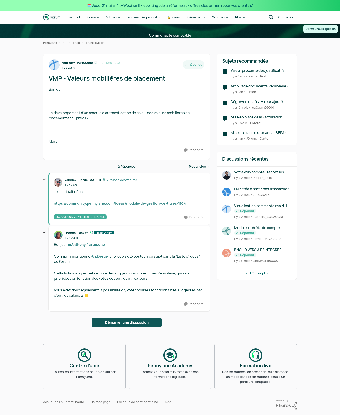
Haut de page (101, 402)
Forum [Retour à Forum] (76, 43)
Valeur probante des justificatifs (257, 70)
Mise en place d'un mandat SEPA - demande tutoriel (259, 133)
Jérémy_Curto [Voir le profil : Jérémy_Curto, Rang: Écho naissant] (257, 138)
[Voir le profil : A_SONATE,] (226, 192)
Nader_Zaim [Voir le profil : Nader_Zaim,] (262, 178)
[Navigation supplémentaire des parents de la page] (64, 43)
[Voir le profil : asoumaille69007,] (226, 253)
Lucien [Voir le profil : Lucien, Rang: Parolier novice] (251, 92)
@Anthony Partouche (86, 244)
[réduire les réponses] (44, 179)
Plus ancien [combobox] (199, 166)
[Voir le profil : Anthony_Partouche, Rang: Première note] (54, 64)
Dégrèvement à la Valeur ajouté (257, 102)
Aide (168, 402)
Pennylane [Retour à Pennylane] (50, 43)
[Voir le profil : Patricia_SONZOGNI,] (226, 209)
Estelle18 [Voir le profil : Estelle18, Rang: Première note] (256, 123)
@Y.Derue (99, 256)
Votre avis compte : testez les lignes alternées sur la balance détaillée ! (259, 172)
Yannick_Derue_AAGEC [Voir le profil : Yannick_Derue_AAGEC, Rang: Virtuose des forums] (83, 180)
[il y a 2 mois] (242, 177)
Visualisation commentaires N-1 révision (260, 206)
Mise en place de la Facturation (256, 117)
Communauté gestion (321, 29)
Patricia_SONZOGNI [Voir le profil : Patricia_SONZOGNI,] (268, 216)
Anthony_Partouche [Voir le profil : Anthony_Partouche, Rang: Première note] (77, 62)
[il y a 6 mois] (239, 123)
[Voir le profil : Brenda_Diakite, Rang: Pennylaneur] (58, 235)
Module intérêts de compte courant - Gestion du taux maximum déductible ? (257, 227)
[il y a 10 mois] (239, 107)
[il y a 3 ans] (238, 76)
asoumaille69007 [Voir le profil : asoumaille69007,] (265, 261)
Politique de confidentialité (137, 402)
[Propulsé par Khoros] (286, 405)
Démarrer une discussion (127, 322)
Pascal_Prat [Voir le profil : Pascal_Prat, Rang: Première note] (257, 76)
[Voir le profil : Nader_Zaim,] (226, 175)
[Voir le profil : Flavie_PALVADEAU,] (226, 231)
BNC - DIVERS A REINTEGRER (257, 250)
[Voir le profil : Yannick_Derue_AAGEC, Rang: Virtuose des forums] (58, 182)
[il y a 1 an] (237, 92)
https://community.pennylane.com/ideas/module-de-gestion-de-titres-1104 (120, 203)
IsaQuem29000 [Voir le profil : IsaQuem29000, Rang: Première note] (263, 107)
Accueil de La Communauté (63, 402)
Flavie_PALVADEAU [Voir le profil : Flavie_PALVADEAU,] (267, 239)
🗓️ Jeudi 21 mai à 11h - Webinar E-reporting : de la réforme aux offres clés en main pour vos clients (168, 5)
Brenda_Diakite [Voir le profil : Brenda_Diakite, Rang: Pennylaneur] (76, 233)
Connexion (286, 17)
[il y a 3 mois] (242, 260)
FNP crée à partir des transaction (261, 189)
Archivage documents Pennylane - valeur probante (259, 86)
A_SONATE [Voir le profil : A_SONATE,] (261, 195)
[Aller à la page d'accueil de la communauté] (51, 17)
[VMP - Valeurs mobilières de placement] (71, 185)
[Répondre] (193, 150)
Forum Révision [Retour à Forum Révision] (95, 43)
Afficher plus (256, 273)
